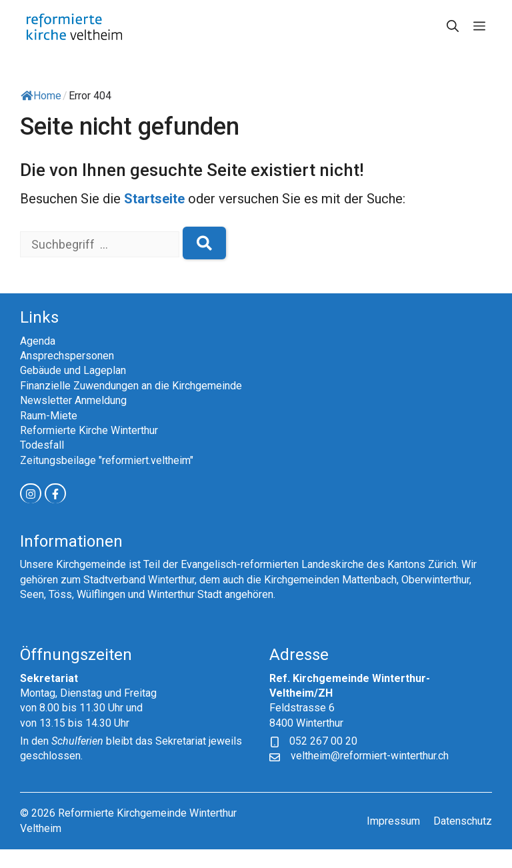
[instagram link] (30, 493)
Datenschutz (462, 821)
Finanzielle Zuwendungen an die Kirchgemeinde (131, 385)
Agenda (37, 341)
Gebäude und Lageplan (73, 370)
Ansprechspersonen (67, 355)
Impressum (393, 821)
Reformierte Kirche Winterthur (89, 430)
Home (41, 95)
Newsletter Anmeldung (73, 400)
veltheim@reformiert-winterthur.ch (370, 755)
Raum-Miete (48, 415)
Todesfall (42, 445)
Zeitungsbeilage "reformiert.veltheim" (106, 460)
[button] (453, 27)
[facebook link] (55, 493)
